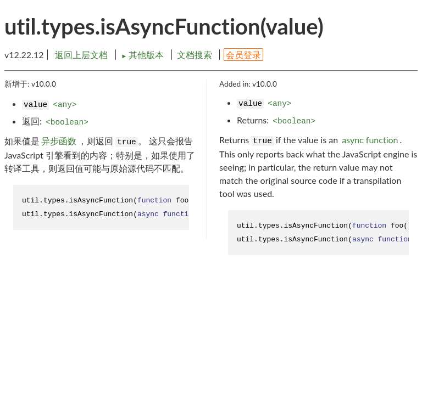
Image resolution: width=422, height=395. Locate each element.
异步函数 (58, 141)
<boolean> (67, 122)
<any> (64, 104)
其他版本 (143, 54)
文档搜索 (194, 54)
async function (370, 139)
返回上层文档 (81, 54)
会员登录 (243, 54)
